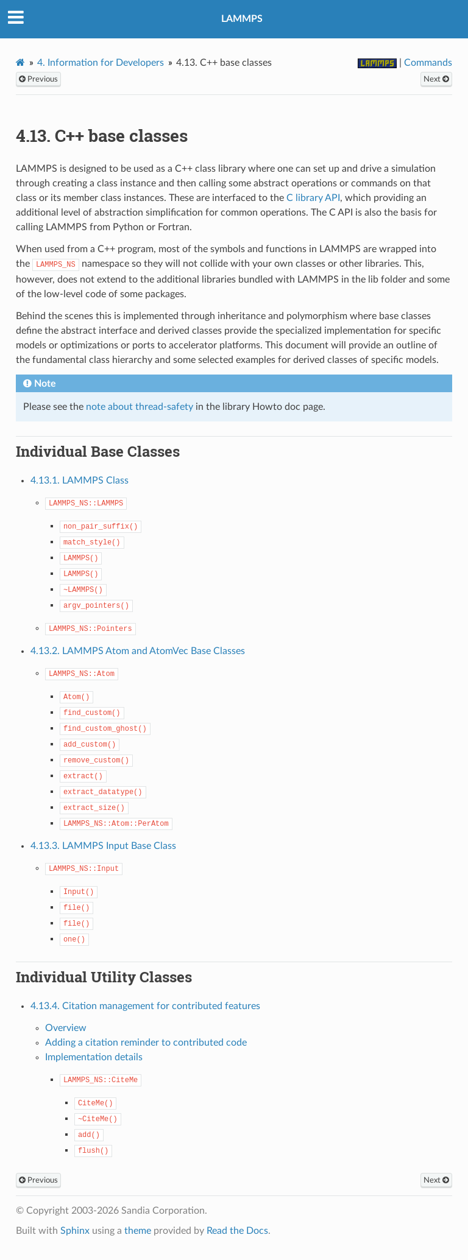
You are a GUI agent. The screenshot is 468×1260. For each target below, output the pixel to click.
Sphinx (75, 1231)
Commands (428, 63)
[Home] (20, 62)
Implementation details (94, 1057)
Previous (38, 79)
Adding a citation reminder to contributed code (146, 1042)
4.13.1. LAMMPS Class (79, 480)
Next (436, 79)
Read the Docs (237, 1231)
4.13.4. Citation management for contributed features (145, 1006)
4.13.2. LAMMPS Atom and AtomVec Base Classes (137, 651)
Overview (66, 1028)
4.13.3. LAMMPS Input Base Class (103, 846)
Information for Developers (100, 63)
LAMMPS (242, 19)
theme (137, 1231)
